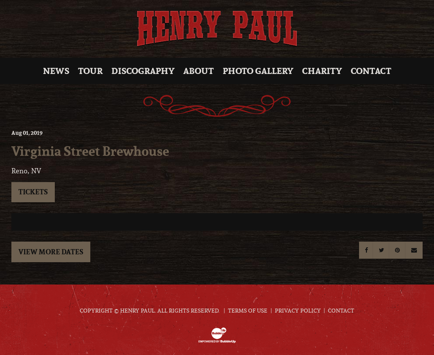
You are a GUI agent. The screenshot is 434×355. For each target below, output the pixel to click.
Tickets (33, 192)
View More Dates (50, 252)
